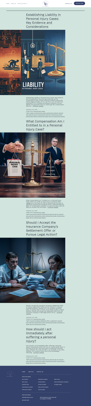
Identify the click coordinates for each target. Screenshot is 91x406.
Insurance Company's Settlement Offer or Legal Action (43, 320)
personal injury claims (56, 114)
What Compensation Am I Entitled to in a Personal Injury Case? (45, 125)
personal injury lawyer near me (45, 116)
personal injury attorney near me (50, 214)
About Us (14, 3)
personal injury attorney (52, 113)
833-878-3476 (25, 400)
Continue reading (38, 106)
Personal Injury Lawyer (39, 111)
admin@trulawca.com (27, 397)
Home (8, 3)
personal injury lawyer (31, 116)
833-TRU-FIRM (79, 3)
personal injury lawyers (59, 116)
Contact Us (68, 3)
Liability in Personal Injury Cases (38, 113)
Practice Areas (25, 3)
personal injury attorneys (44, 114)
